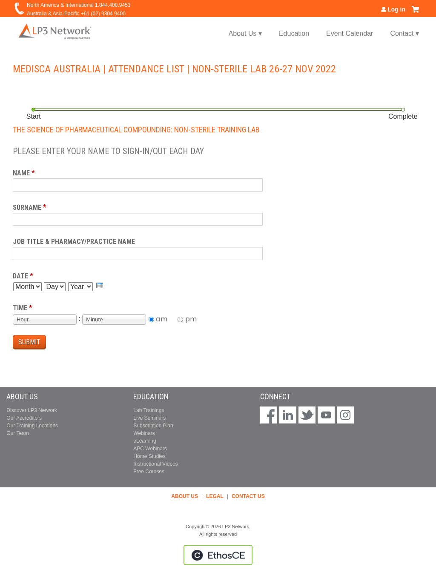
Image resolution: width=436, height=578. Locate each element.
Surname (27, 207)
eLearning (144, 441)
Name (21, 173)
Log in (396, 9)
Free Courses (148, 472)
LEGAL (215, 496)
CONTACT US (248, 496)
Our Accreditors (24, 418)
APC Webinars (149, 449)
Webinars (144, 433)
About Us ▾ (245, 33)
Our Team (17, 433)
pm (191, 318)
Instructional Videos (155, 464)
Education (294, 33)
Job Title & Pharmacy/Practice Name (74, 241)
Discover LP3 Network (31, 410)
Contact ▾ (404, 33)
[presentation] (100, 285)
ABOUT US (184, 496)
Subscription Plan (153, 426)
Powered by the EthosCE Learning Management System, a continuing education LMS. (218, 555)
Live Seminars (149, 418)
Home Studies (149, 456)
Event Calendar (349, 33)
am (162, 318)
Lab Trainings (148, 410)
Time (20, 308)
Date (20, 276)
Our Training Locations (32, 426)
